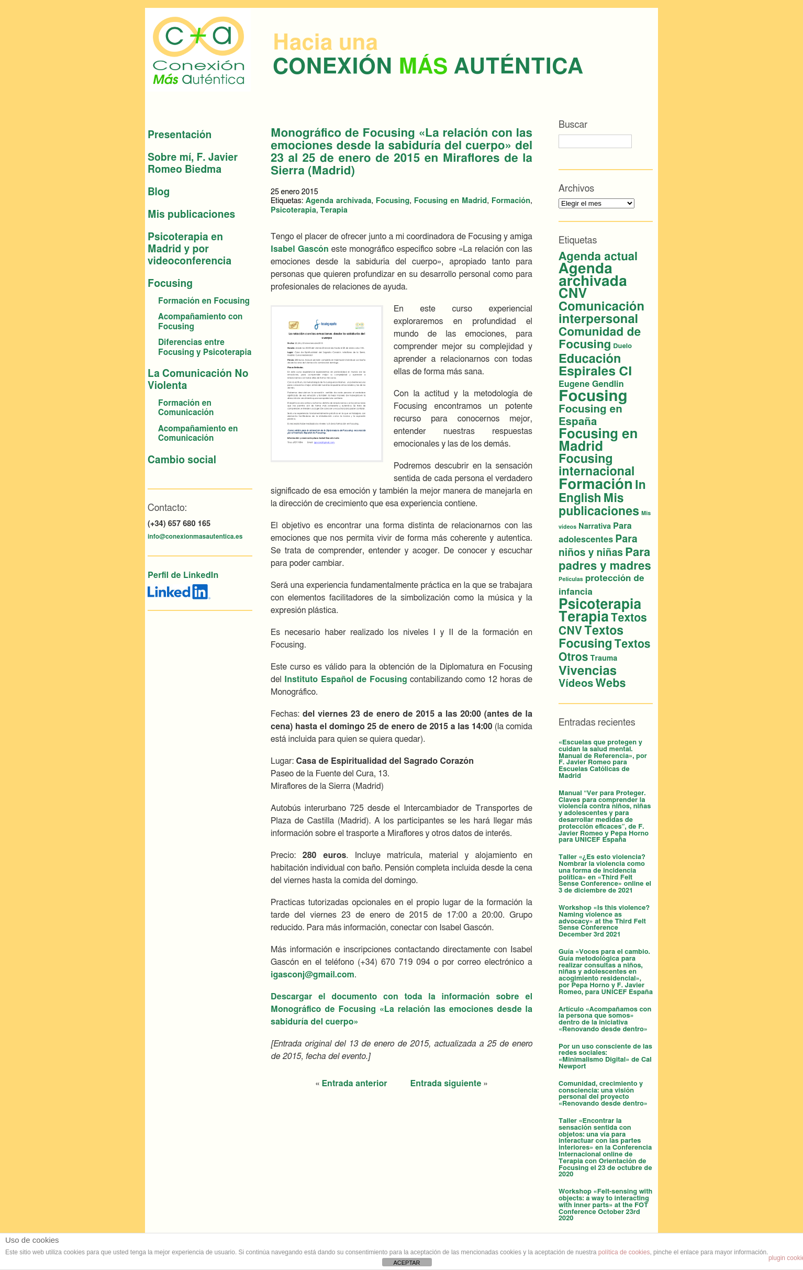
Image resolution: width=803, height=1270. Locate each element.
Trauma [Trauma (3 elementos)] (603, 658)
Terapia (334, 210)
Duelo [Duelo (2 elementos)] (622, 346)
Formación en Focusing (204, 301)
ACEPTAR (406, 1263)
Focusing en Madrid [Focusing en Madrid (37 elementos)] (598, 440)
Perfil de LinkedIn (183, 575)
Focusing (170, 284)
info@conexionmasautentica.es (195, 536)
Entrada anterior (354, 1083)
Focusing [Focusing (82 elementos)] (593, 396)
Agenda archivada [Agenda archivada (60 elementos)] (593, 275)
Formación (511, 201)
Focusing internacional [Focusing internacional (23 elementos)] (596, 465)
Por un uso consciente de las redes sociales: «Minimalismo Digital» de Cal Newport (605, 1056)
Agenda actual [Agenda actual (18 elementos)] (598, 256)
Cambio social (182, 460)
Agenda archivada (339, 201)
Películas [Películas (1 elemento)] (571, 579)
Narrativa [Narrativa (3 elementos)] (594, 526)
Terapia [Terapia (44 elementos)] (584, 617)
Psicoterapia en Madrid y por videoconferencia (189, 249)
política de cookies (624, 1252)
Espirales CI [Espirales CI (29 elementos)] (595, 371)
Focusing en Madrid (450, 201)
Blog (159, 192)
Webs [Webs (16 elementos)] (610, 683)
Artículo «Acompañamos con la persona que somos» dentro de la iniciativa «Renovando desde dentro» (605, 1019)
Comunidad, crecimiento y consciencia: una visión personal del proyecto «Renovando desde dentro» (603, 1093)
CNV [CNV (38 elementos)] (573, 293)
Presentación (179, 135)
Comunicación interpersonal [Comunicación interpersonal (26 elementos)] (601, 313)
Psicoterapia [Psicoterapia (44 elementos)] (600, 604)
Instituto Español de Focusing (345, 679)
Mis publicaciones (191, 215)
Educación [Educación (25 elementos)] (590, 359)
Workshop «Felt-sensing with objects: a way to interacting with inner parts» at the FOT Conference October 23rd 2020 (605, 1205)
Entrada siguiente (446, 1083)
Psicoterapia (293, 210)
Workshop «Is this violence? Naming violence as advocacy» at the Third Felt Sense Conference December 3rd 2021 (604, 921)
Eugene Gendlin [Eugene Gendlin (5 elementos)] (591, 384)
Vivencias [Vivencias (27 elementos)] (588, 671)
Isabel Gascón (300, 249)
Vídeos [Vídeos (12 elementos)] (576, 683)
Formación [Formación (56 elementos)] (596, 484)
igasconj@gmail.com (312, 975)
